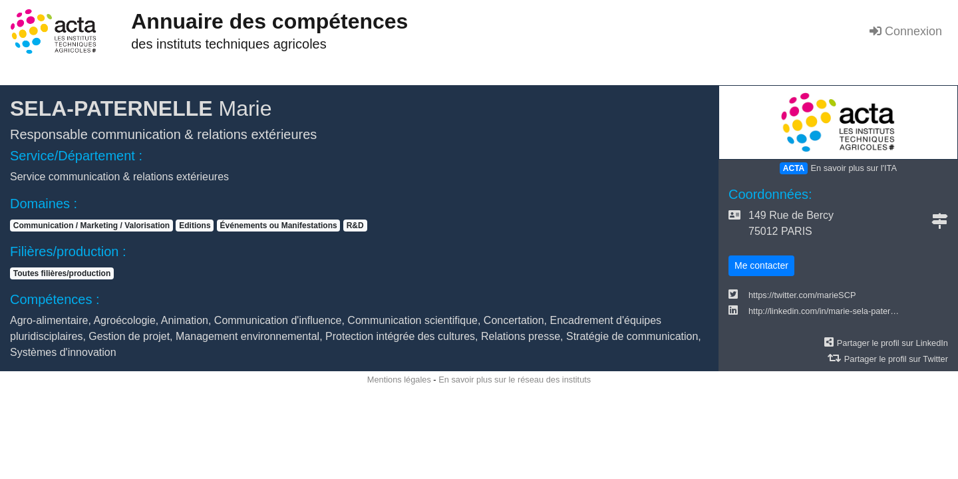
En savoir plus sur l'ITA (853, 168)
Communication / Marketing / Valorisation (91, 225)
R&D (355, 225)
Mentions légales (399, 380)
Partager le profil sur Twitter (896, 359)
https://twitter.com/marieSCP (802, 295)
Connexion (906, 31)
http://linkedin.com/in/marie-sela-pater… (823, 311)
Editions (194, 225)
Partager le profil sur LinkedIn (892, 343)
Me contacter (761, 265)
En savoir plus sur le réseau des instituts (514, 380)
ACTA (793, 168)
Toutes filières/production (61, 273)
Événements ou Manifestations (278, 225)
